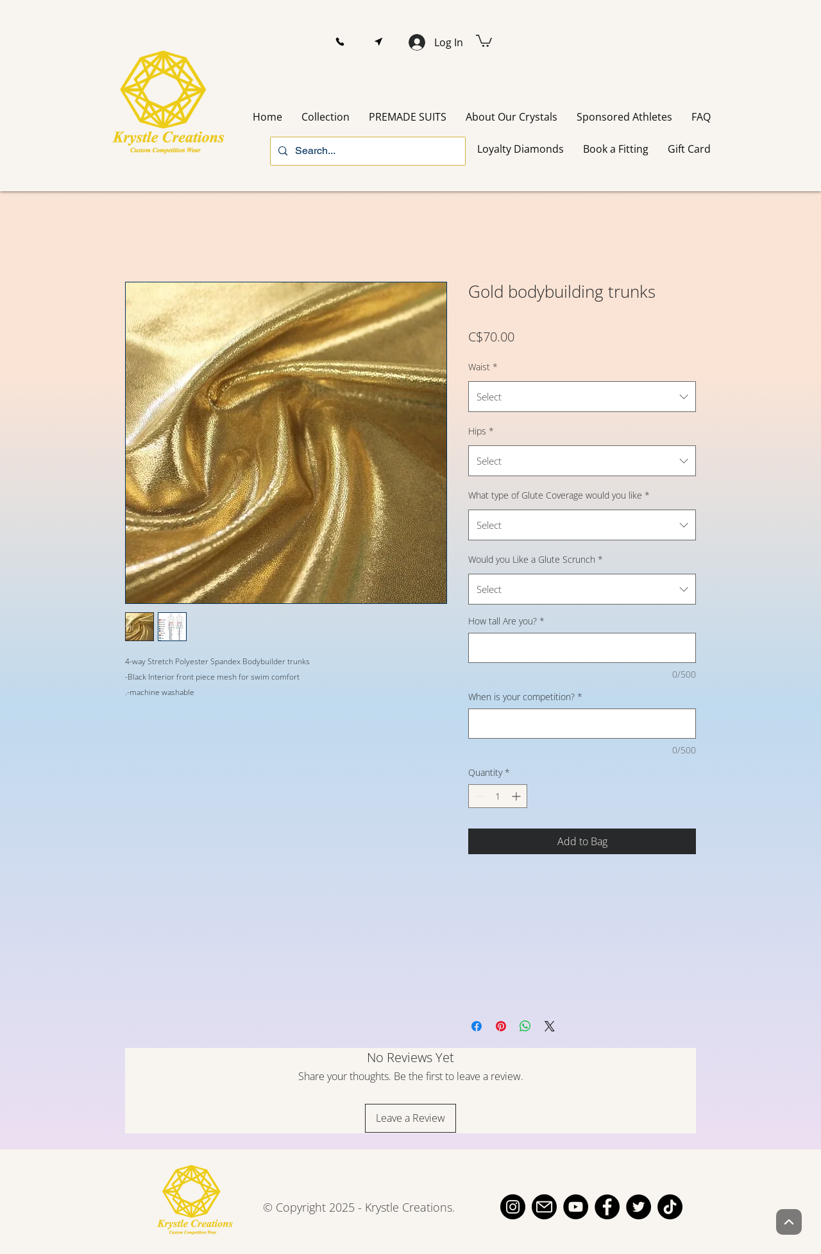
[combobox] (582, 396)
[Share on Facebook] (476, 1026)
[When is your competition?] (582, 723)
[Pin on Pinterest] (501, 1026)
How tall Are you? (506, 621)
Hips (481, 431)
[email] (544, 1206)
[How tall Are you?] (582, 648)
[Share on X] (549, 1026)
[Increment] (517, 796)
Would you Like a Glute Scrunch (535, 559)
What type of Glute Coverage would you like (559, 495)
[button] (339, 42)
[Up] (789, 1222)
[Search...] (366, 151)
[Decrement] (478, 796)
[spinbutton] (497, 796)
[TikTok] (669, 1206)
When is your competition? (525, 697)
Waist (483, 367)
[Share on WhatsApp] (525, 1026)
